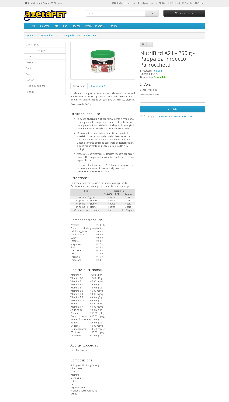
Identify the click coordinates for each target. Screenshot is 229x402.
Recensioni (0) (97, 85)
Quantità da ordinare (149, 94)
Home (30, 35)
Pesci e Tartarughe (95, 25)
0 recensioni (162, 116)
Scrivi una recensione (181, 116)
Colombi (44, 25)
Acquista (172, 109)
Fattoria (113, 25)
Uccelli (32, 25)
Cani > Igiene (32, 44)
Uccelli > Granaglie (35, 50)
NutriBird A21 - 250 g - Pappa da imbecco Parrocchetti (69, 35)
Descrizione (79, 85)
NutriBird (157, 70)
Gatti (55, 25)
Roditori (76, 25)
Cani (65, 25)
